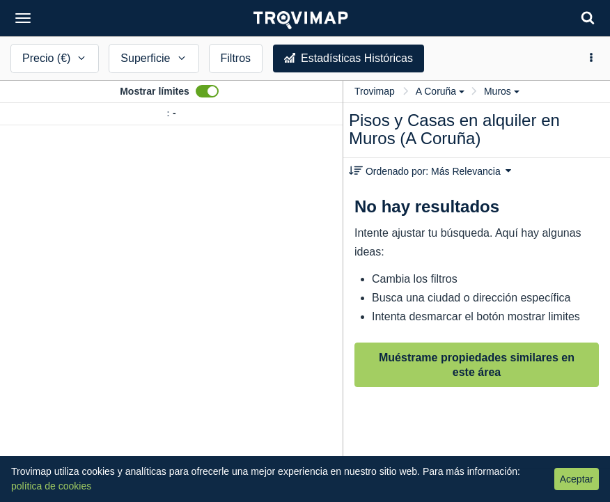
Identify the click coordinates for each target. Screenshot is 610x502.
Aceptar (576, 479)
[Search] (588, 17)
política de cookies (51, 486)
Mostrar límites (154, 91)
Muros (501, 91)
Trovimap (374, 91)
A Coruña (440, 91)
